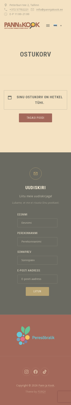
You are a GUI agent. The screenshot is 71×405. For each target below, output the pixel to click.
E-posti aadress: (29, 270)
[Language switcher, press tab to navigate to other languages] (58, 25)
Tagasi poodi (35, 117)
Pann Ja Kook (46, 385)
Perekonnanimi (27, 233)
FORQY (42, 391)
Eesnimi (22, 214)
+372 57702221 (19, 9)
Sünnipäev (24, 251)
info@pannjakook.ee (49, 9)
